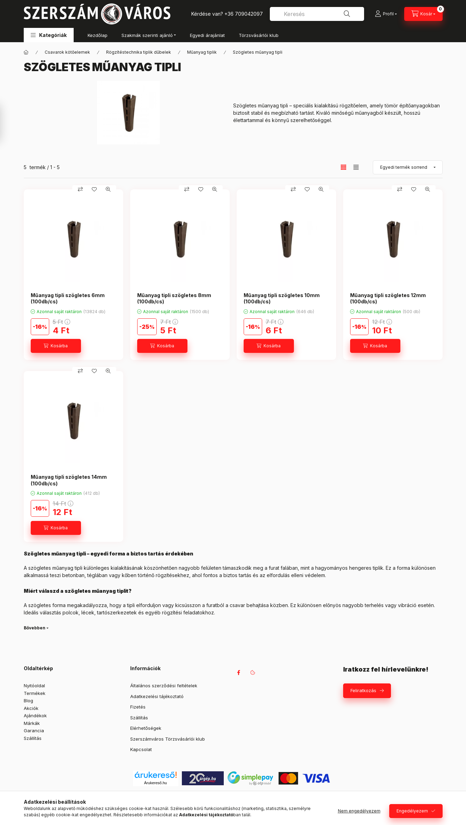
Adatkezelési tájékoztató (157, 696)
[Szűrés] (7, 123)
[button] (49, 35)
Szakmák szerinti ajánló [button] (147, 35)
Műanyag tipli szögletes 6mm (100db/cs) (68, 298)
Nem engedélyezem (359, 810)
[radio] (356, 167)
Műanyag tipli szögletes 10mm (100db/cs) (282, 298)
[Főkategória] (26, 52)
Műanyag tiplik (202, 52)
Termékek (34, 693)
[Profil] (386, 14)
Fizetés (138, 707)
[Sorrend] (408, 167)
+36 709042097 (243, 14)
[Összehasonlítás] (80, 189)
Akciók (31, 708)
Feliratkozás (363, 690)
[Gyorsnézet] (108, 189)
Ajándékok (35, 715)
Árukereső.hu (155, 783)
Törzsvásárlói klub (259, 35)
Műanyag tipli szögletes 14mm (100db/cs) (69, 480)
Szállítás (33, 738)
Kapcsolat (141, 749)
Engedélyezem (412, 810)
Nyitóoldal (34, 685)
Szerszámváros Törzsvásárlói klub (167, 739)
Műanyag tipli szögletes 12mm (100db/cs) (388, 298)
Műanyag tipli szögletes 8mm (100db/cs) (174, 298)
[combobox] (317, 14)
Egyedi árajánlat (207, 35)
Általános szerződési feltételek (163, 685)
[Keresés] (347, 14)
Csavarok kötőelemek (67, 52)
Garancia (34, 730)
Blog (28, 700)
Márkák (32, 723)
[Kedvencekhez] (94, 189)
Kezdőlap (98, 35)
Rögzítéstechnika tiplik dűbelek (138, 52)
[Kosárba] (56, 346)
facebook (239, 673)
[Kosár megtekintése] (423, 14)
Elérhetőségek (145, 728)
